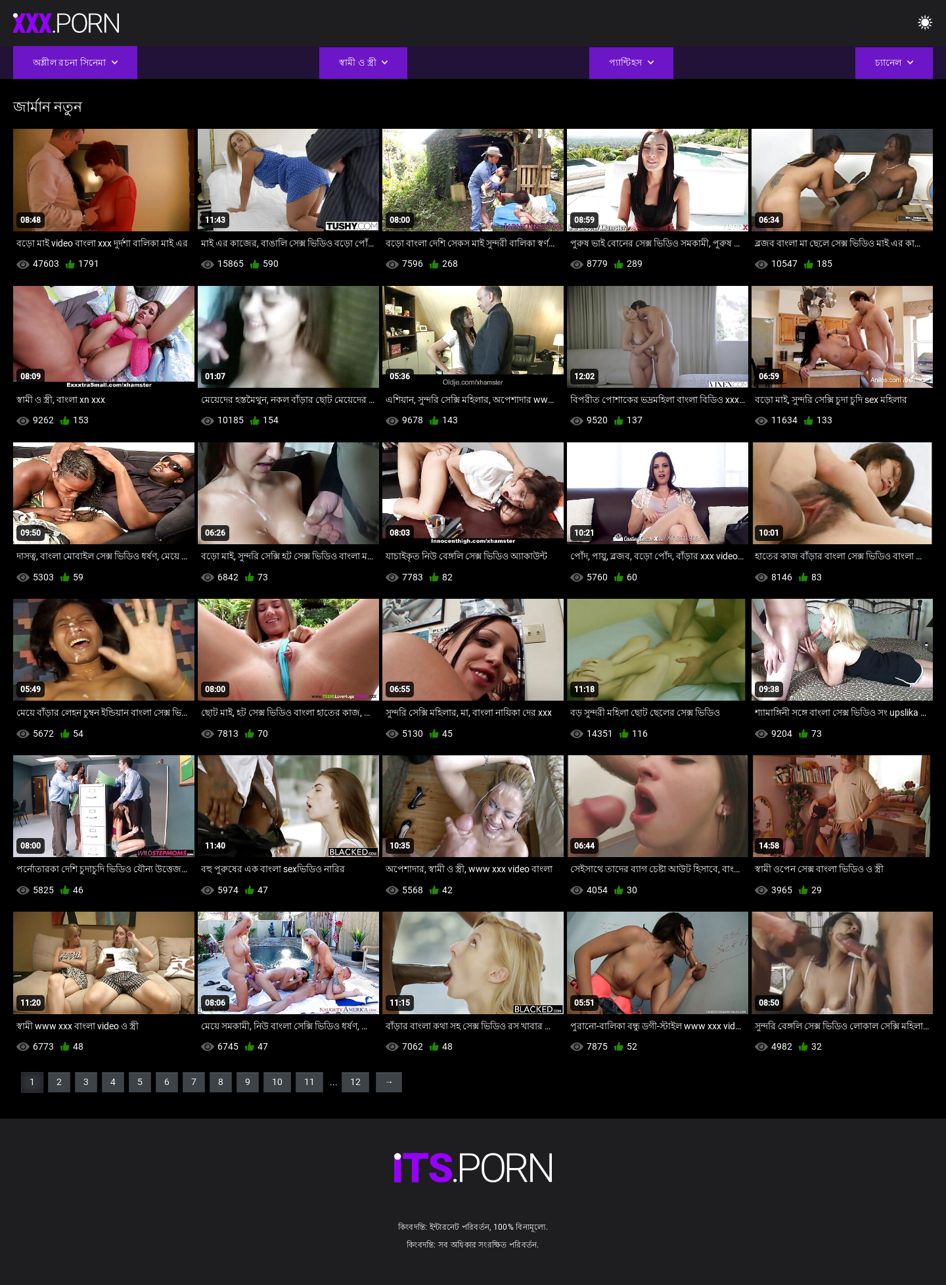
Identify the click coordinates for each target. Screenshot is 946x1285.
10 (277, 1082)
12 (355, 1082)
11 (309, 1082)
